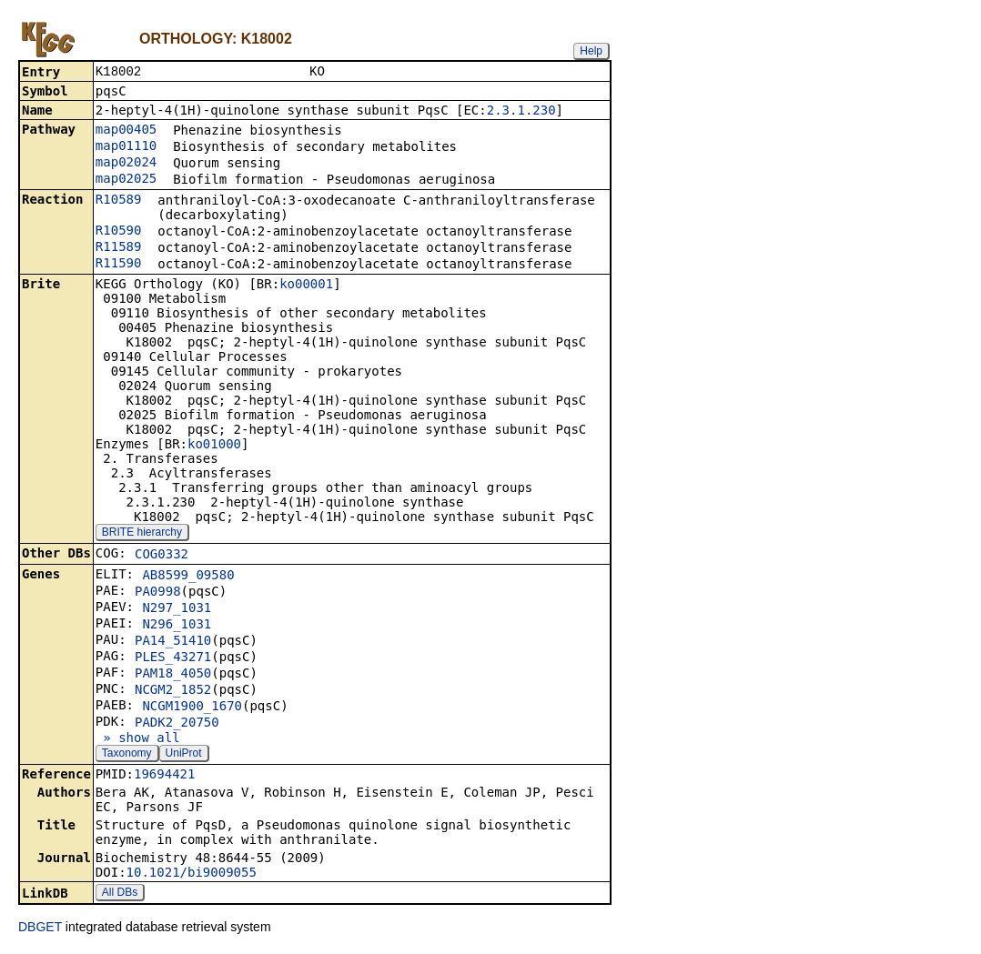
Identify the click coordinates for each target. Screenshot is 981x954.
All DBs (119, 894)
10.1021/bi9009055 (191, 874)
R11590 (119, 264)
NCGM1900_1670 (192, 707)
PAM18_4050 (173, 675)
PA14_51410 (173, 642)
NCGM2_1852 (173, 691)
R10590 (119, 232)
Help (591, 51)
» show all (138, 739)
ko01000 (214, 445)
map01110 (126, 147)
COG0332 (161, 555)
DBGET (40, 928)
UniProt (184, 754)
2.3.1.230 (521, 112)
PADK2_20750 (177, 724)
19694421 (164, 775)
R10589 (119, 201)
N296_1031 (176, 625)
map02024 (126, 163)
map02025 (126, 180)
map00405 (126, 131)
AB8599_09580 (188, 576)
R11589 (119, 248)
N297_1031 (176, 609)
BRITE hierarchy (142, 533)
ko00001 (306, 285)
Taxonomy (127, 754)
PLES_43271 (173, 658)
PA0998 (158, 593)
